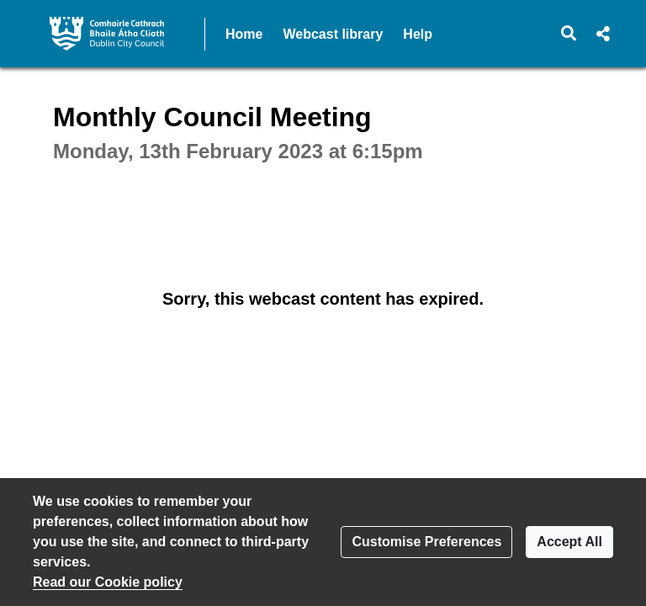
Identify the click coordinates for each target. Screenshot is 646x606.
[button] (569, 34)
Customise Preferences (426, 541)
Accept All (569, 541)
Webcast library (333, 34)
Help (417, 34)
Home (243, 34)
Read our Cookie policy (108, 582)
